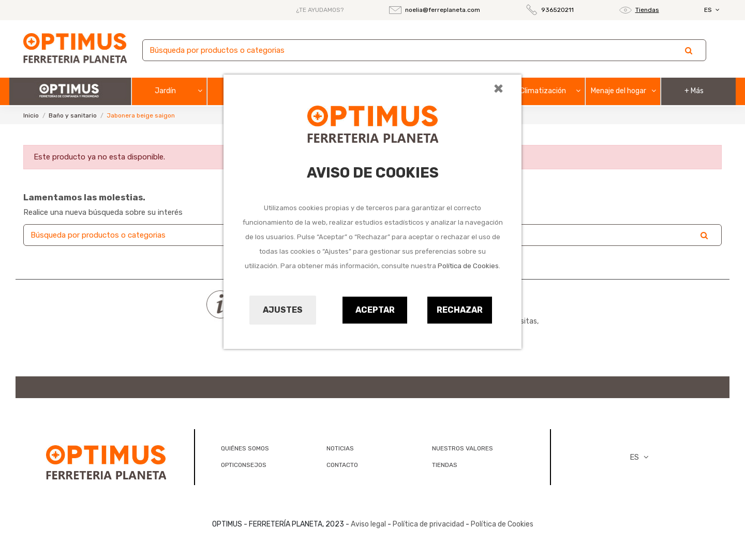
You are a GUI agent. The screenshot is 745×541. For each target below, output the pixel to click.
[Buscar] (424, 50)
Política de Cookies (468, 266)
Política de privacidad (428, 524)
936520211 (557, 9)
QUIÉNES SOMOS (245, 448)
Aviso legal (368, 524)
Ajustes (283, 310)
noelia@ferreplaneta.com (442, 9)
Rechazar (460, 310)
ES (712, 9)
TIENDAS (444, 465)
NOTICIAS (340, 448)
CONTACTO (342, 465)
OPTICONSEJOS (243, 465)
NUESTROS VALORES (462, 448)
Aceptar (375, 310)
